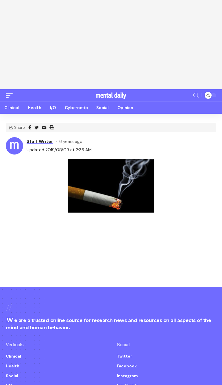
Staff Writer (40, 136)
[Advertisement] (111, 44)
